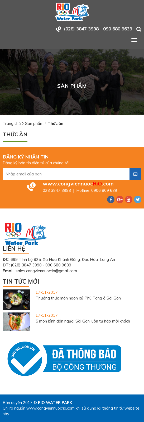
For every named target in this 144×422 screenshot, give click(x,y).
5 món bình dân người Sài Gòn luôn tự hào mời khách (83, 321)
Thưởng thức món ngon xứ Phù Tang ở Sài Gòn (78, 298)
